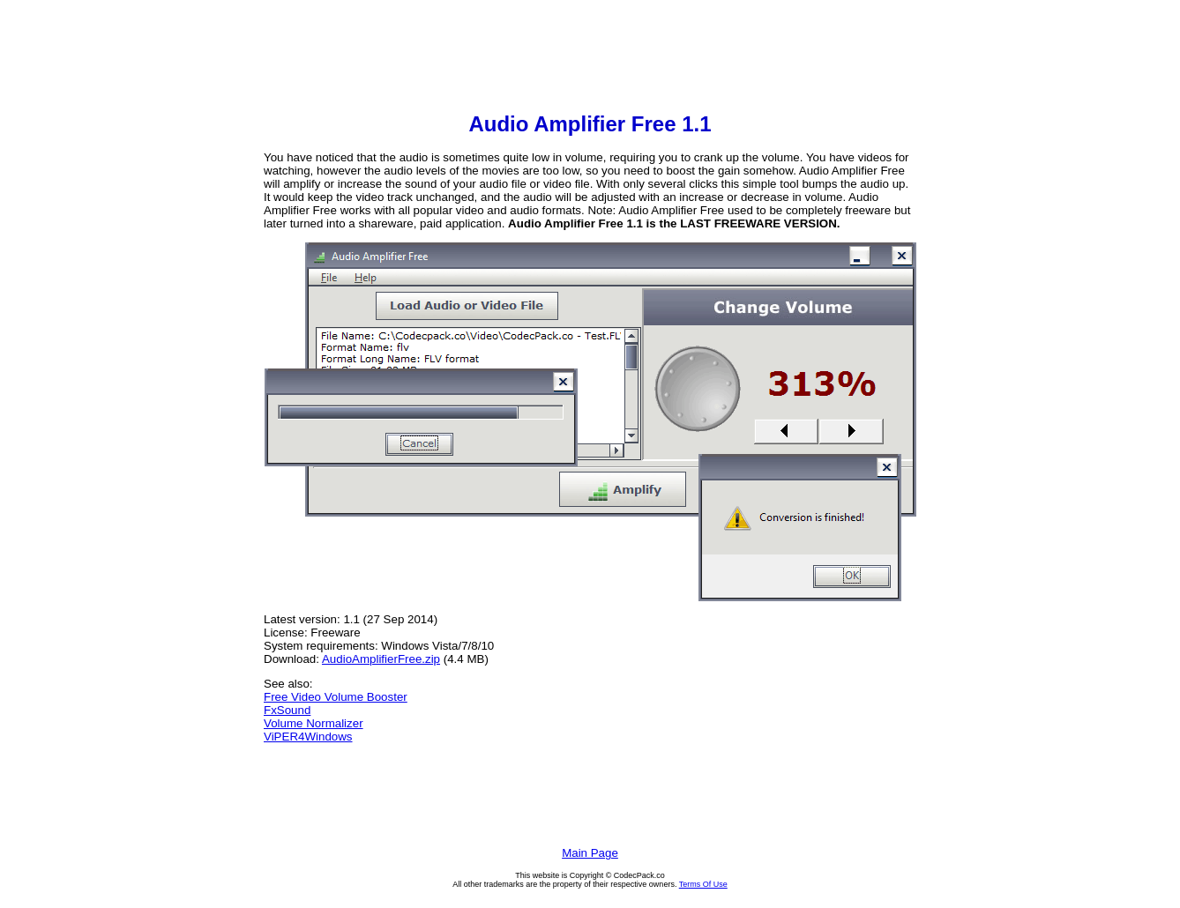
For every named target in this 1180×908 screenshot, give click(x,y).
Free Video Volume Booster (335, 696)
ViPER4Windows (308, 736)
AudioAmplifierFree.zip (381, 659)
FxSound (287, 710)
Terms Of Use (703, 884)
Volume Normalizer (313, 723)
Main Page (590, 853)
